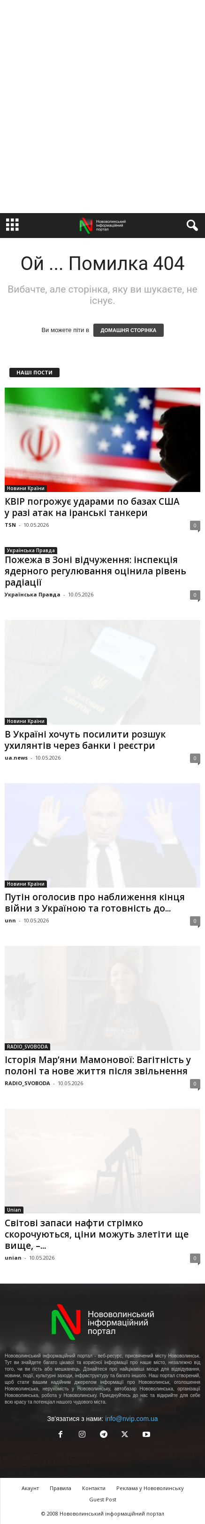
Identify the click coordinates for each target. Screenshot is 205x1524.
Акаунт (30, 1488)
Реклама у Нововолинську (150, 1488)
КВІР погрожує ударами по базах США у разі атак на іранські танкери (92, 507)
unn (10, 920)
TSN (10, 524)
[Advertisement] (102, 106)
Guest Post (102, 1499)
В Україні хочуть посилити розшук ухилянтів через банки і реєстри (85, 740)
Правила (60, 1488)
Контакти (94, 1488)
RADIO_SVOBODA (27, 1046)
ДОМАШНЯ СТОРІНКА (128, 330)
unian (13, 1257)
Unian (14, 1209)
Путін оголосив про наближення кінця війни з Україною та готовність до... (95, 902)
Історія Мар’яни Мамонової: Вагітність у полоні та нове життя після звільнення (98, 1065)
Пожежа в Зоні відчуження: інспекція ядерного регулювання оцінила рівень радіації (95, 571)
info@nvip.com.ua (131, 1418)
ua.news (16, 757)
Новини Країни (26, 488)
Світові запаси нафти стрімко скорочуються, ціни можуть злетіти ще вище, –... (97, 1234)
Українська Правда (31, 550)
